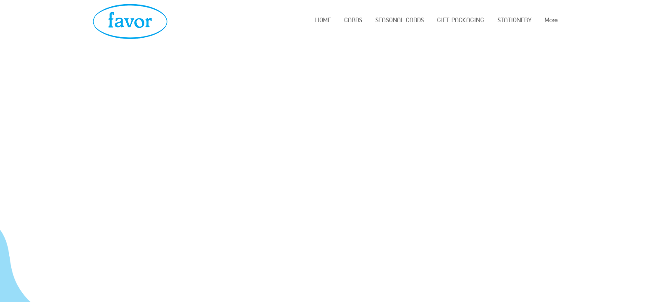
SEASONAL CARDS (399, 21)
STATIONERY (514, 21)
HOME (323, 21)
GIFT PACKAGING (460, 21)
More (551, 21)
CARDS (353, 21)
